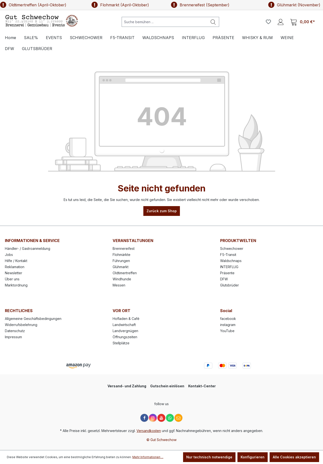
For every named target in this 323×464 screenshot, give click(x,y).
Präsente (227, 273)
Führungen (121, 261)
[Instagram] (153, 418)
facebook (228, 318)
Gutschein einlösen (167, 386)
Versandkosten (149, 431)
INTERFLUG (229, 267)
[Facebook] (144, 418)
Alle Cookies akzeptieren (294, 457)
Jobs (9, 255)
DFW (224, 279)
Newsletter (13, 273)
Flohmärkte (121, 255)
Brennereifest (124, 248)
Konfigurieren (252, 457)
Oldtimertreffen (125, 273)
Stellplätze (121, 343)
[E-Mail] (178, 418)
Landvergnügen (125, 331)
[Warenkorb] (302, 22)
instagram (227, 325)
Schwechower (231, 248)
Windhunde (122, 279)
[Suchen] (213, 22)
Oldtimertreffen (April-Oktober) (33, 4)
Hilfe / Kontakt (16, 261)
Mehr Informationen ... (147, 457)
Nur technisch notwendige (209, 457)
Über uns (12, 279)
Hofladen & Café (126, 318)
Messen (119, 285)
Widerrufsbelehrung (21, 325)
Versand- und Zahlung (127, 386)
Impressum (13, 337)
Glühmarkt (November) (294, 4)
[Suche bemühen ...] (165, 22)
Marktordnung (16, 285)
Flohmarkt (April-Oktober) (120, 4)
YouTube (227, 331)
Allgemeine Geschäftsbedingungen (33, 318)
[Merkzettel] (268, 22)
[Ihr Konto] (280, 22)
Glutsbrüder (229, 285)
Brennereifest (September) (200, 4)
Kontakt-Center (202, 386)
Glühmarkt (120, 267)
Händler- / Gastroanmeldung (27, 248)
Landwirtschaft (124, 325)
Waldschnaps (231, 261)
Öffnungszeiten (125, 337)
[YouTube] (161, 418)
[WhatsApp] (170, 418)
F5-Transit (228, 255)
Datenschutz (15, 331)
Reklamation (14, 267)
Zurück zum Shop (162, 211)
